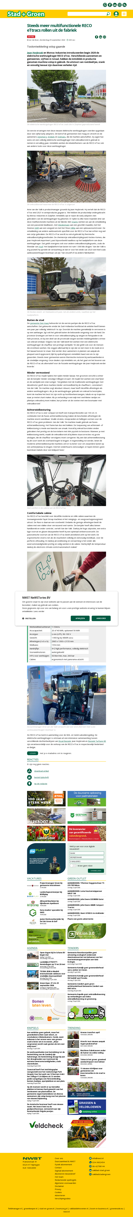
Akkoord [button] (101, 618)
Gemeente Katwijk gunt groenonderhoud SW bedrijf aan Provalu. (85, 976)
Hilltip (72, 228)
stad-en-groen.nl (46, 1208)
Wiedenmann (64, 225)
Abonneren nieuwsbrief (65, 1173)
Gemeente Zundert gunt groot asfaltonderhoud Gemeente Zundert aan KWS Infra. (85, 986)
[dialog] (66, 608)
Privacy (58, 1189)
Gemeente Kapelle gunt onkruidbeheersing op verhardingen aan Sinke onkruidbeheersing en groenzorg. (86, 996)
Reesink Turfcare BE (97, 741)
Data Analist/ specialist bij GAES (51, 911)
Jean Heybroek (35, 52)
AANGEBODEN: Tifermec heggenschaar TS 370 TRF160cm (86, 884)
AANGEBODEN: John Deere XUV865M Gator (86, 899)
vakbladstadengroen (101, 1174)
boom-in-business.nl (99, 1208)
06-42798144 (98, 1166)
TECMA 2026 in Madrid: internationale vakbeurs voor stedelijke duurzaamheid (52, 973)
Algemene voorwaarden (65, 1183)
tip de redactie (40, 783)
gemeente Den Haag (39, 323)
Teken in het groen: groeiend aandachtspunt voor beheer (93, 1060)
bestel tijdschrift (41, 777)
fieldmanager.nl (15, 1208)
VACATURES (34, 878)
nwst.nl (66, 1211)
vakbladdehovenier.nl (79, 1208)
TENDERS (73, 948)
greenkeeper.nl (30, 1208)
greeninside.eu (116, 1208)
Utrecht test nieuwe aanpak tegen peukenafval (92, 1042)
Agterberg (42, 136)
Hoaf (41, 246)
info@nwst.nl (97, 1158)
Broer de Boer (33, 40)
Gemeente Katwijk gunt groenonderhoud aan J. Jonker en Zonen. (85, 968)
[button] (29, 618)
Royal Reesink (65, 741)
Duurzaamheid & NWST (65, 1161)
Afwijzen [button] (80, 618)
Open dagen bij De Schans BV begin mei (52, 953)
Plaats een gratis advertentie (80, 919)
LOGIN (33, 753)
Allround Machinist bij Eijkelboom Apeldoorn (49, 902)
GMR (37, 228)
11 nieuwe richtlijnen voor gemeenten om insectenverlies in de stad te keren (92, 1072)
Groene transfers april (90, 1032)
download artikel (41, 771)
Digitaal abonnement (64, 1170)
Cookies (58, 1192)
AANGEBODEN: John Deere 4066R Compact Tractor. (86, 906)
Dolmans (62, 136)
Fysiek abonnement (63, 1164)
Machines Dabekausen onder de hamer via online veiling (93, 1051)
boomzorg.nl (61, 1208)
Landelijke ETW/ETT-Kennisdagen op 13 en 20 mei (52, 963)
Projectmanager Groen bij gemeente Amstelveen (51, 884)
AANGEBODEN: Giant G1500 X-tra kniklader (86, 913)
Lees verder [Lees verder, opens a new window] (39, 611)
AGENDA (32, 948)
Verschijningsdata (62, 1198)
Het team (59, 1177)
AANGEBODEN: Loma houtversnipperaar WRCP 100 (85, 892)
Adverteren (60, 1195)
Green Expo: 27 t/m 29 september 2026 (49, 984)
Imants (75, 221)
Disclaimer (59, 1186)
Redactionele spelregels (65, 1180)
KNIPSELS (33, 1028)
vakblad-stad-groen (101, 1170)
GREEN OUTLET (77, 878)
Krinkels (51, 136)
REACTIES (33, 759)
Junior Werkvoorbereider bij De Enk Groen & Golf (52, 920)
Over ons (59, 1158)
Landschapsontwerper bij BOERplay (51, 893)
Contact (58, 1167)
